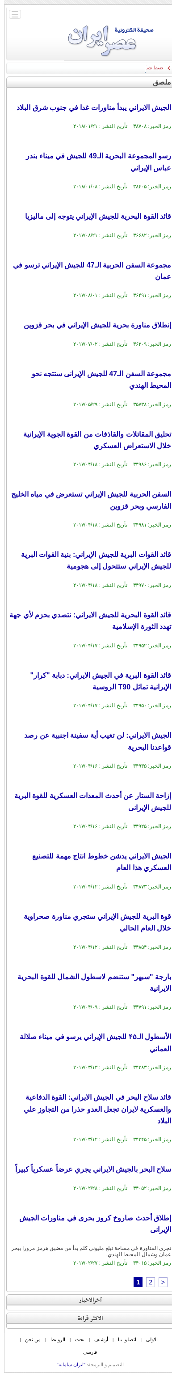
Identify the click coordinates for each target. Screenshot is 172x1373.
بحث (75, 1339)
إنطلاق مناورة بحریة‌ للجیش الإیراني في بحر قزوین (93, 325)
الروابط (53, 1339)
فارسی (86, 1352)
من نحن (29, 1339)
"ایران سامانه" (66, 1364)
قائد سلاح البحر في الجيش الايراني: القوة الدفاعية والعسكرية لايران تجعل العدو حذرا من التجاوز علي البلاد (93, 1109)
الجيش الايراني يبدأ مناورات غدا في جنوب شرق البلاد (90, 107)
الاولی (148, 1339)
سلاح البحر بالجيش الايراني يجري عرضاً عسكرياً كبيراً (89, 1169)
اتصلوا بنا (123, 1339)
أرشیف (97, 1339)
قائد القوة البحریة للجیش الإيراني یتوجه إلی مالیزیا (94, 216)
